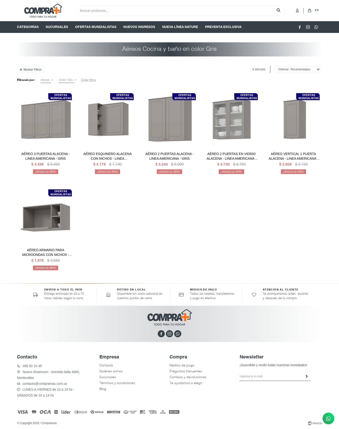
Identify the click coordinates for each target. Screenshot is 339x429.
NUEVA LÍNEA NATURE (180, 27)
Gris (66, 80)
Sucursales (107, 377)
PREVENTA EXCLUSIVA (223, 27)
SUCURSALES (57, 27)
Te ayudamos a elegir (186, 383)
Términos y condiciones (117, 383)
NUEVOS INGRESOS (139, 27)
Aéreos (45, 80)
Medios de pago (182, 365)
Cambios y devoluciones (188, 377)
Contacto (106, 365)
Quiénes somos (111, 371)
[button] (278, 10)
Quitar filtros (88, 80)
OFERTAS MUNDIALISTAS (95, 27)
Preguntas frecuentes (186, 371)
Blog (102, 389)
